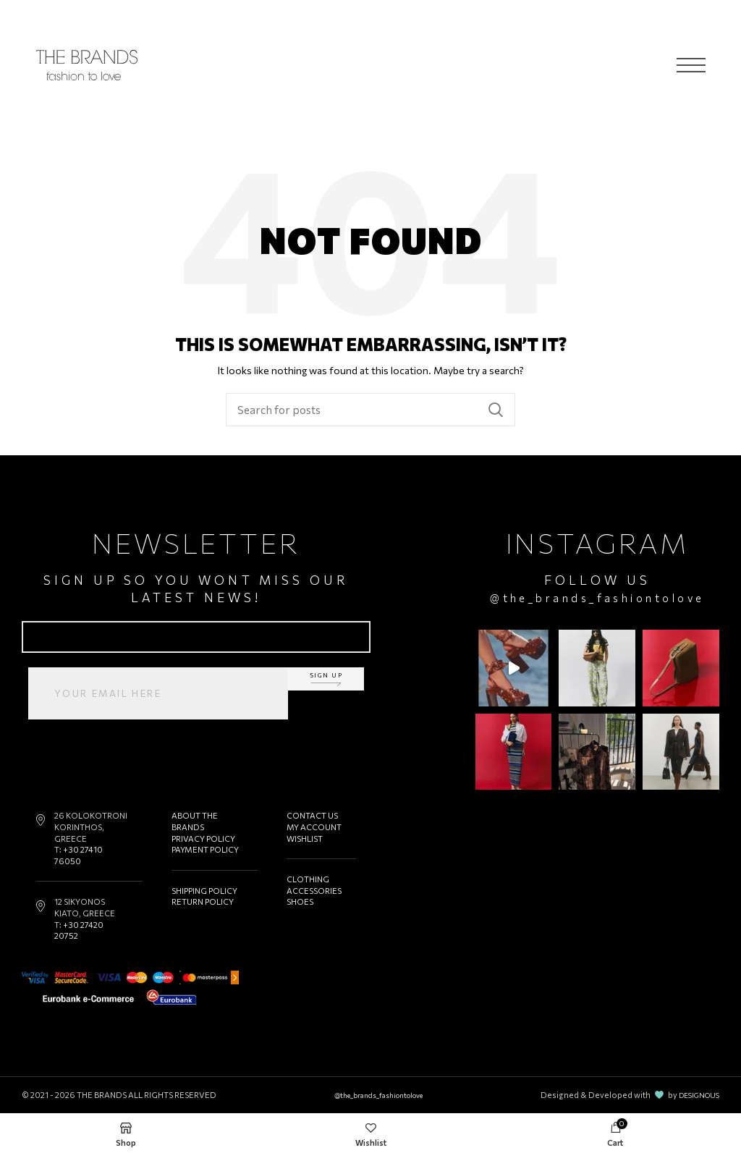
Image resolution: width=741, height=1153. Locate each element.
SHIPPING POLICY (206, 890)
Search (496, 409)
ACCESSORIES (314, 890)
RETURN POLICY (203, 901)
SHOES (300, 901)
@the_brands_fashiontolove (601, 597)
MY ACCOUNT (314, 827)
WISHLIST (305, 838)
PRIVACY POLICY (204, 838)
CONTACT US (312, 815)
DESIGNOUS (695, 1094)
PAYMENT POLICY (206, 849)
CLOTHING (308, 879)
